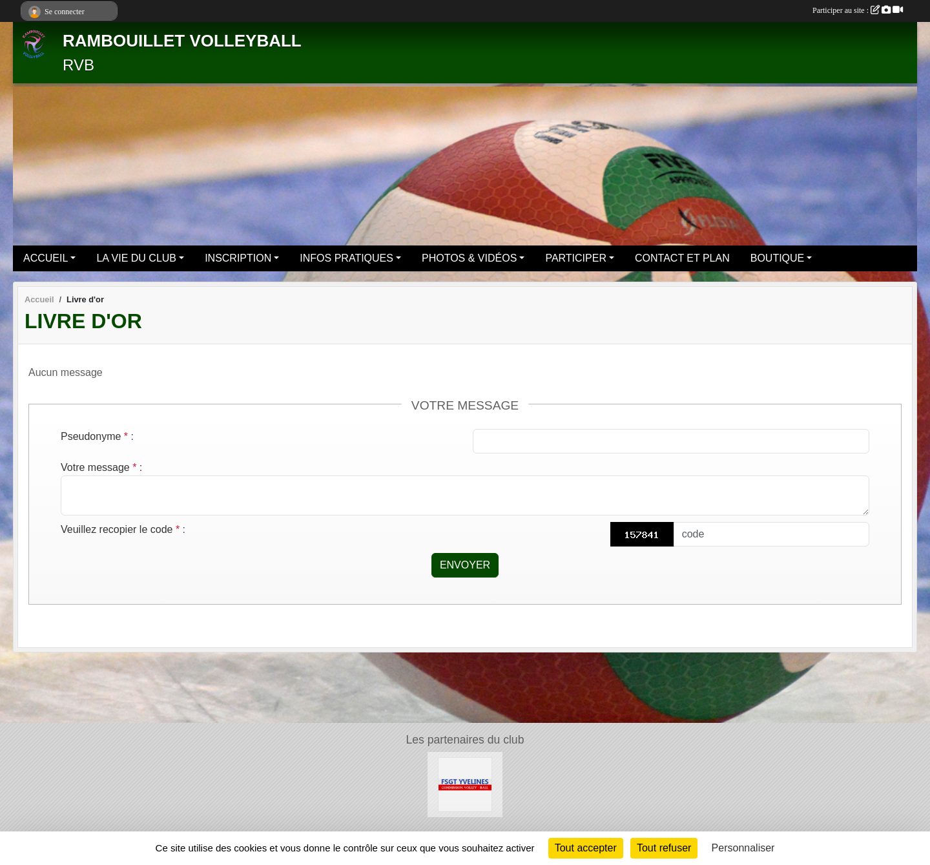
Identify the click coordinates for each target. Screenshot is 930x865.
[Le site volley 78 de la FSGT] (465, 783)
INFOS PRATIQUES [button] (346, 258)
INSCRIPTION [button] (238, 258)
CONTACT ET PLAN (682, 258)
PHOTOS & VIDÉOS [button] (469, 258)
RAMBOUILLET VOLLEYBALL (182, 40)
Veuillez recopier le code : (123, 529)
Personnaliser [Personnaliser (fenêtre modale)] (743, 847)
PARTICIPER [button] (575, 258)
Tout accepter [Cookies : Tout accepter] (586, 847)
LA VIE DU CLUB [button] (136, 258)
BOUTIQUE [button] (777, 258)
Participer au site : (857, 10)
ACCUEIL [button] (45, 258)
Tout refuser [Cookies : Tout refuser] (664, 847)
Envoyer (465, 564)
